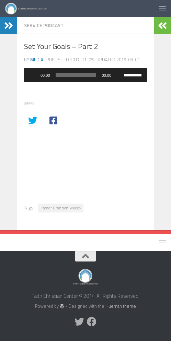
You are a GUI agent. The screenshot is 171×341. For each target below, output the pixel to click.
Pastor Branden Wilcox (61, 208)
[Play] (33, 75)
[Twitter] (79, 322)
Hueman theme (120, 306)
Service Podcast (44, 25)
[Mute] (118, 75)
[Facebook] (91, 322)
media (36, 59)
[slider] (76, 75)
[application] (85, 75)
